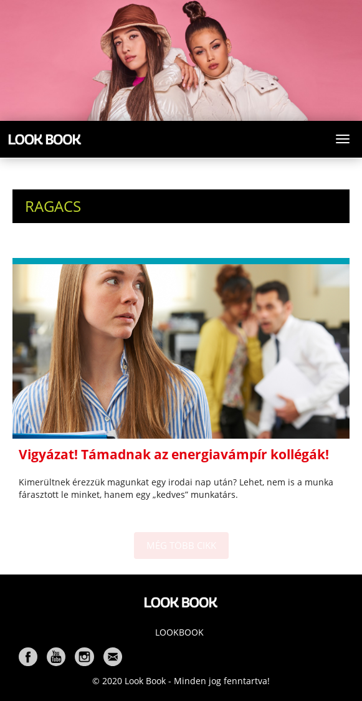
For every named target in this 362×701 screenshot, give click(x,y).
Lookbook (179, 632)
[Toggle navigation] (343, 139)
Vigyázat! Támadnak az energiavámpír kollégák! (174, 454)
